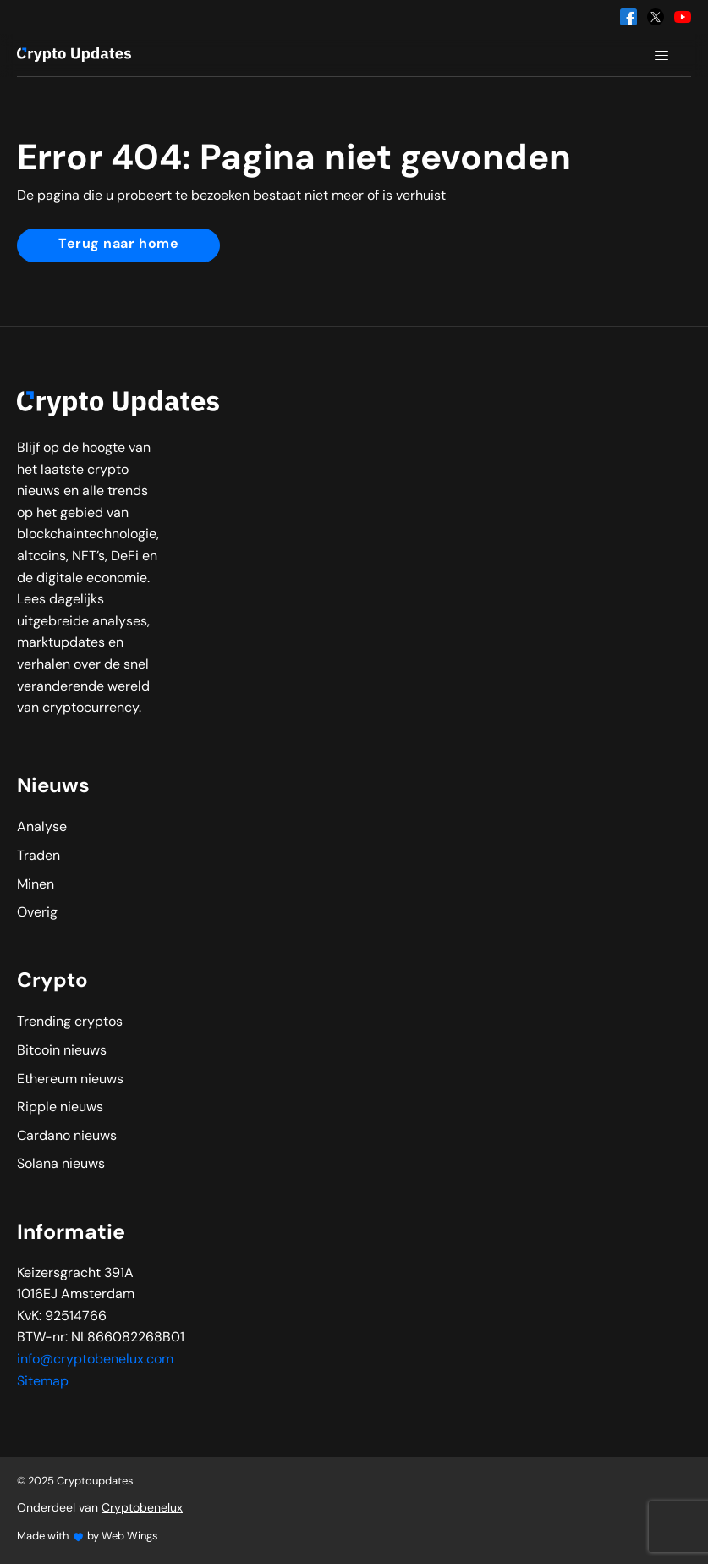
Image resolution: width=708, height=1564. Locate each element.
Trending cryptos (70, 1022)
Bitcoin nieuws (62, 1051)
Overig (37, 913)
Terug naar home (118, 244)
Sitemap (43, 1382)
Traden (38, 856)
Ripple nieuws (60, 1108)
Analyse (42, 827)
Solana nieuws (61, 1164)
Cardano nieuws (67, 1136)
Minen (35, 885)
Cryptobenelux (142, 1508)
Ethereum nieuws (70, 1080)
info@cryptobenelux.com (95, 1360)
